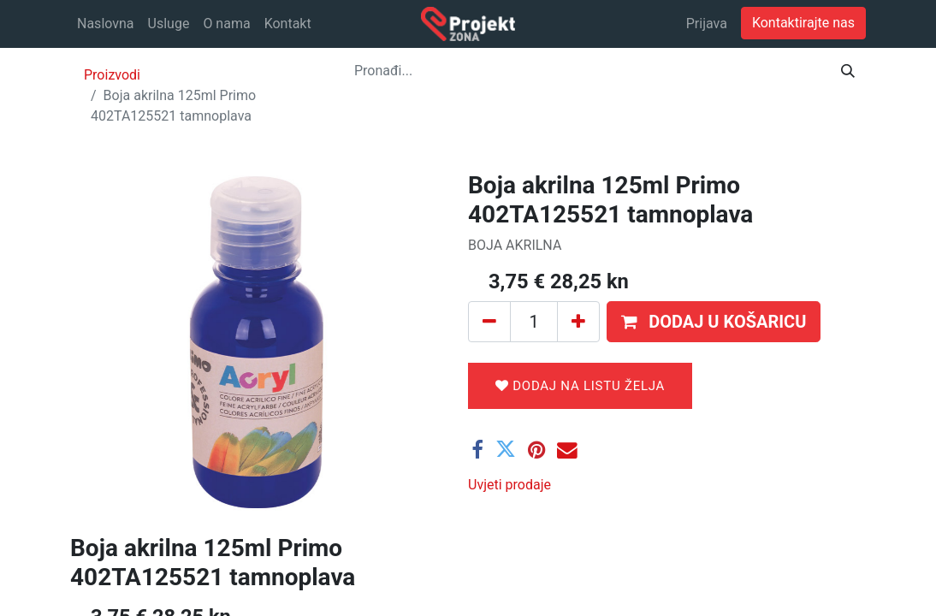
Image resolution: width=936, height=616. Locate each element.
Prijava (706, 23)
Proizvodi (112, 75)
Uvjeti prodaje (509, 485)
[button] (713, 321)
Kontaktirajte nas (803, 23)
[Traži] (848, 71)
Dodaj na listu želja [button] (580, 386)
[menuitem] (105, 24)
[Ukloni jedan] (489, 321)
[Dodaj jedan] (578, 321)
